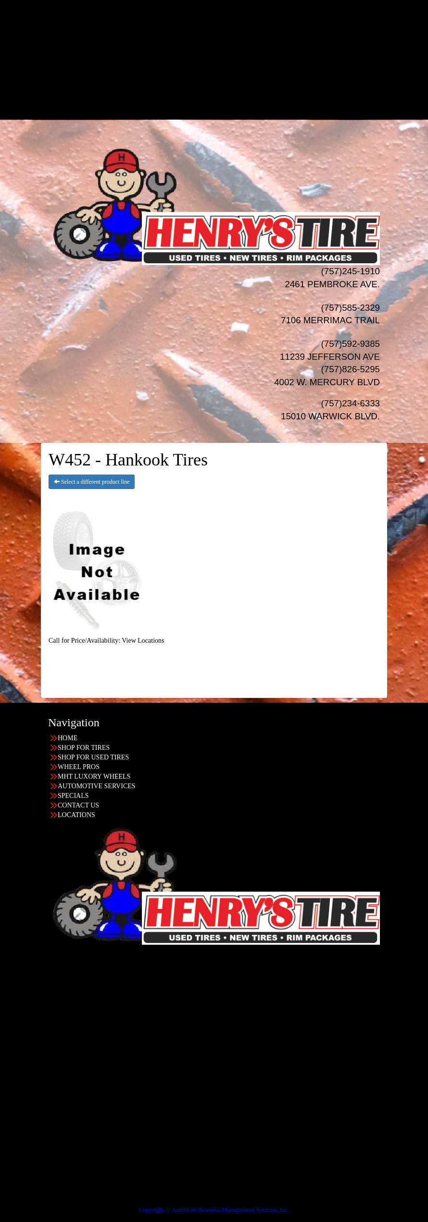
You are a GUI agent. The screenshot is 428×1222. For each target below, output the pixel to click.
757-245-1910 (39, 1068)
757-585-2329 (39, 1107)
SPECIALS (223, 71)
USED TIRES (224, 23)
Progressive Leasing (233, 90)
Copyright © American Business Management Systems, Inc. (213, 1209)
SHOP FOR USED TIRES (93, 757)
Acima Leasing (233, 100)
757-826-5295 (39, 991)
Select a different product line (91, 481)
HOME (223, 4)
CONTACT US (78, 805)
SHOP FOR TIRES (84, 747)
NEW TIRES (223, 13)
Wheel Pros (233, 42)
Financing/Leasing (224, 81)
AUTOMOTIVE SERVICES (97, 786)
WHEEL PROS (79, 766)
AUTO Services (223, 61)
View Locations (143, 640)
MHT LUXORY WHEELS (94, 776)
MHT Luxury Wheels (233, 52)
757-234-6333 (39, 1030)
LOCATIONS (223, 109)
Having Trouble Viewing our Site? (46, 1203)
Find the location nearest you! (169, 962)
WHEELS (224, 33)
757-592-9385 (39, 1145)
